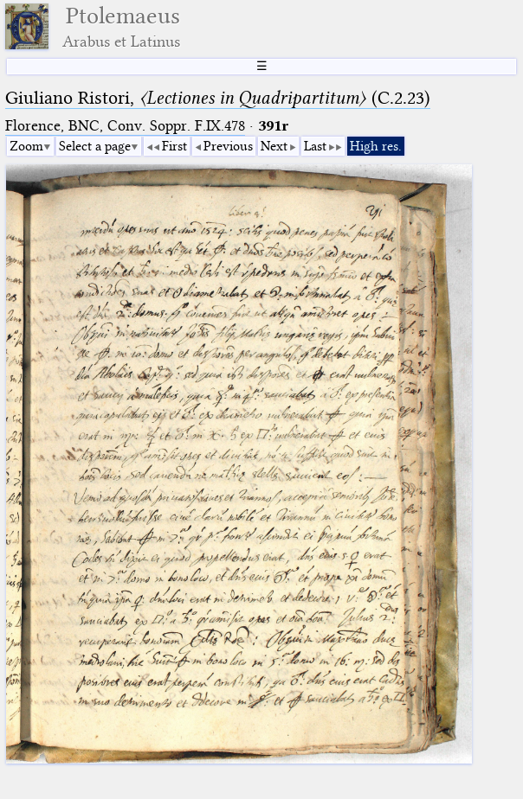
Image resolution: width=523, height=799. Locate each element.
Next (274, 146)
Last (315, 146)
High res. (376, 146)
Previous (228, 146)
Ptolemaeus (121, 26)
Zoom (26, 146)
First (174, 146)
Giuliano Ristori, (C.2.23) (217, 97)
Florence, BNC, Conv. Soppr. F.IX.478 (125, 126)
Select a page (95, 146)
